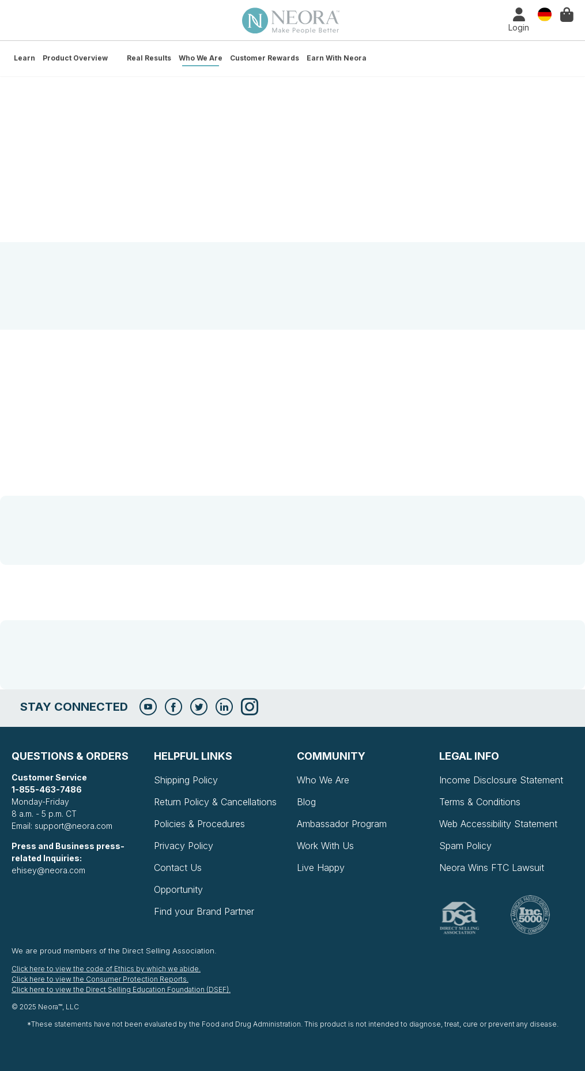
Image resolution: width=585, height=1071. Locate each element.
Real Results (149, 58)
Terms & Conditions (479, 802)
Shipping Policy (186, 780)
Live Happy (321, 867)
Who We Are (200, 58)
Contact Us (178, 867)
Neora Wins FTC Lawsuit (491, 867)
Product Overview (75, 58)
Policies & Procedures (199, 823)
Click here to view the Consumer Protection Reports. (100, 979)
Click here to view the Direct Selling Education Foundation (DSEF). (121, 989)
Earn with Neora (337, 58)
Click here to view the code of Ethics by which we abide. (106, 968)
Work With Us (325, 845)
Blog (306, 802)
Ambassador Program (342, 823)
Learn (24, 58)
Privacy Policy (183, 845)
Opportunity (178, 889)
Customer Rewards (264, 58)
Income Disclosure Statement (501, 780)
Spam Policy (465, 845)
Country (545, 13)
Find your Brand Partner (204, 911)
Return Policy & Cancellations (215, 802)
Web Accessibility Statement (498, 823)
